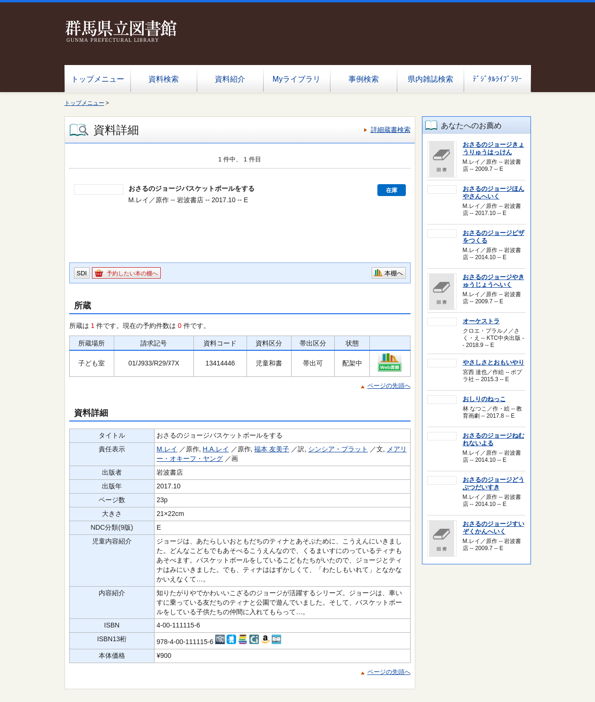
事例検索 (363, 79)
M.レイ (166, 449)
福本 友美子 (271, 449)
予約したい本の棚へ (132, 273)
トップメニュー (97, 79)
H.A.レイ (215, 449)
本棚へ (393, 273)
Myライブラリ (296, 79)
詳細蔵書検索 (391, 129)
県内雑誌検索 (430, 79)
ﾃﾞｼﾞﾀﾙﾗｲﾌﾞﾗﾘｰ (497, 79)
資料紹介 (230, 79)
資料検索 (163, 79)
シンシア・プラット (338, 449)
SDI (82, 273)
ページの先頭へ (389, 385)
